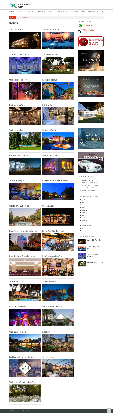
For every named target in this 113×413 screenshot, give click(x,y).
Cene (83, 202)
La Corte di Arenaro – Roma (50, 54)
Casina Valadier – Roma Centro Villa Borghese (23, 231)
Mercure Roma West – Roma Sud (52, 306)
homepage (84, 220)
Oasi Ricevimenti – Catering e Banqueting (22, 357)
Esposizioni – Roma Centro (17, 306)
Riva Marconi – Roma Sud (49, 79)
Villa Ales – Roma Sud (16, 281)
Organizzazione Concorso (77, 12)
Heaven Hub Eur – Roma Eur (50, 155)
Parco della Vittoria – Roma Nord (19, 155)
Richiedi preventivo (93, 12)
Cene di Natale (85, 205)
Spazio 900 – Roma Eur (16, 29)
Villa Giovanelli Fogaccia (49, 130)
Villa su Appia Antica (48, 205)
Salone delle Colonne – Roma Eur (19, 54)
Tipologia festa (62, 12)
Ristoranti (21, 12)
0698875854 (88, 30)
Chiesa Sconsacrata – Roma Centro (52, 256)
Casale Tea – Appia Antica (17, 105)
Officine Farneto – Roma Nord (18, 79)
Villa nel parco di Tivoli (16, 130)
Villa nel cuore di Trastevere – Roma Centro (22, 382)
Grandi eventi (41, 12)
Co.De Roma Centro (48, 105)
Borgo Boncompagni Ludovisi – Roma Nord (55, 180)
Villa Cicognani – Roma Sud (17, 331)
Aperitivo (84, 200)
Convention (85, 210)
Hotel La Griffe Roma (48, 357)
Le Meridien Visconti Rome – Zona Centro (22, 256)
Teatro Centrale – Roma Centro (51, 29)
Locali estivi (51, 12)
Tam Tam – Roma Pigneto (17, 180)
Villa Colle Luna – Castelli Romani (19, 205)
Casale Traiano (46, 331)
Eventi (83, 215)
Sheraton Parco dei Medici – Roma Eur (54, 231)
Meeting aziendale (86, 225)
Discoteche (30, 12)
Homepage (12, 12)
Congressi (84, 207)
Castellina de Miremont (49, 281)
